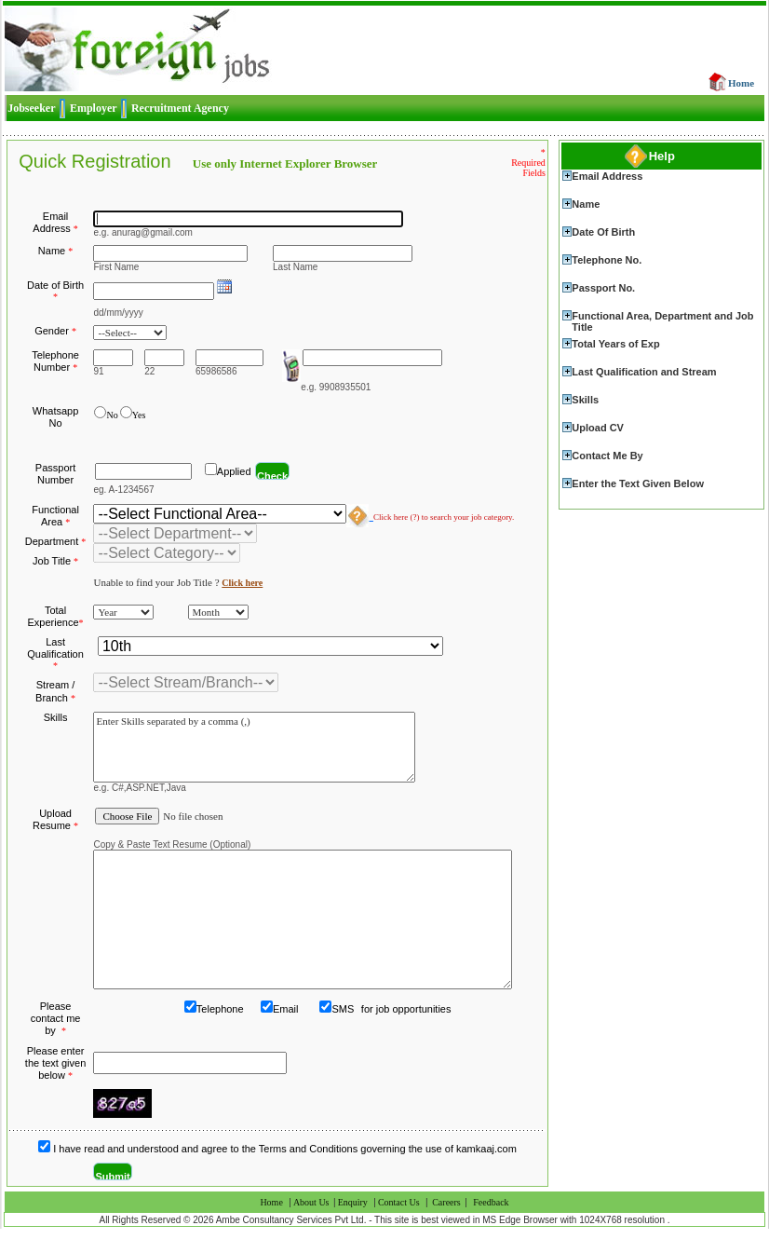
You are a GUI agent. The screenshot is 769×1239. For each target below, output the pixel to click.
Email (286, 1008)
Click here (242, 583)
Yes (139, 415)
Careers (447, 1202)
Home (741, 82)
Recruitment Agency (180, 108)
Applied (234, 471)
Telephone (220, 1008)
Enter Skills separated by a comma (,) (254, 747)
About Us (312, 1202)
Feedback (490, 1202)
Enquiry (353, 1202)
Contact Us (399, 1202)
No (111, 415)
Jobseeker (31, 108)
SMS (342, 1008)
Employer (93, 108)
